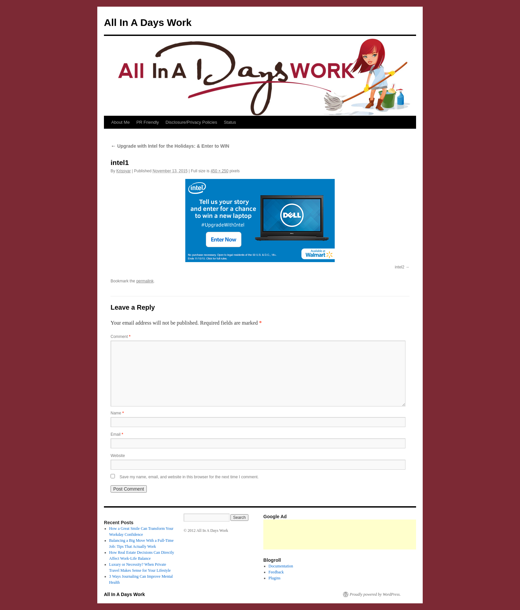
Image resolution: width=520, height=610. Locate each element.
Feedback (276, 572)
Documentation (281, 566)
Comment (120, 336)
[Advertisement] (384, 534)
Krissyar (123, 171)
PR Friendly (147, 122)
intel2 (399, 267)
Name (117, 413)
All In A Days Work (148, 22)
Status (230, 122)
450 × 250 (219, 171)
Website (118, 455)
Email (117, 434)
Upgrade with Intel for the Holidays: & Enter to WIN (170, 146)
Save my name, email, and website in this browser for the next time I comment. (189, 477)
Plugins (275, 578)
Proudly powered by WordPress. (375, 594)
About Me (120, 122)
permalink (144, 281)
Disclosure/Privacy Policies (191, 122)
